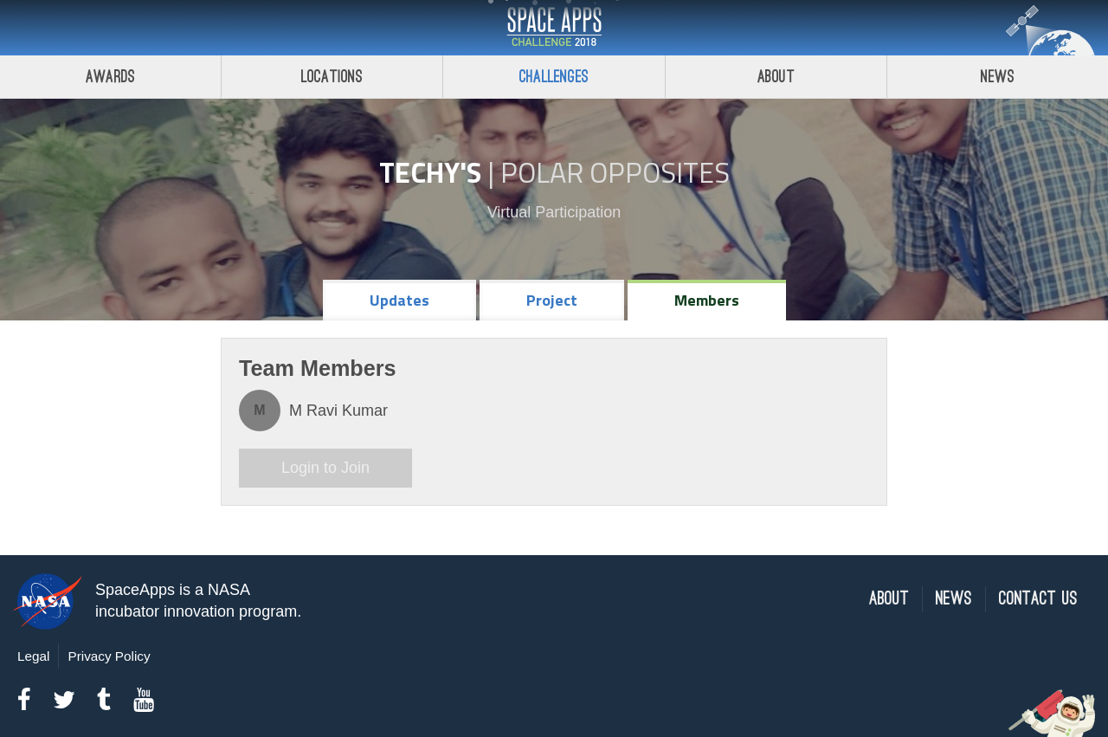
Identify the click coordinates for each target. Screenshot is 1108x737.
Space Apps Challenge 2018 (554, 27)
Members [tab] (706, 300)
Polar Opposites (615, 172)
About (776, 76)
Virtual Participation (554, 212)
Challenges (554, 76)
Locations (332, 76)
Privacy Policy (109, 656)
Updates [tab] (399, 300)
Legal (33, 656)
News (954, 599)
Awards (110, 76)
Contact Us (1038, 599)
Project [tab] (551, 300)
